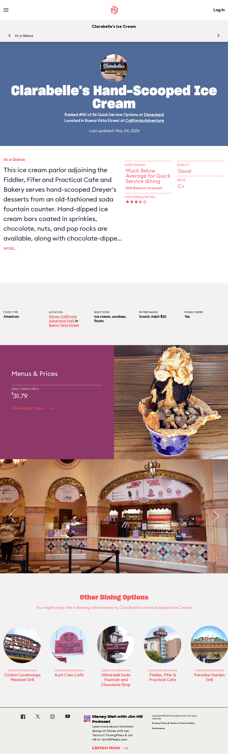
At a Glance (24, 36)
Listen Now (111, 748)
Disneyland (154, 114)
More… (9, 248)
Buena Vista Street (64, 325)
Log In (219, 9)
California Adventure (144, 120)
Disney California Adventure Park (63, 318)
